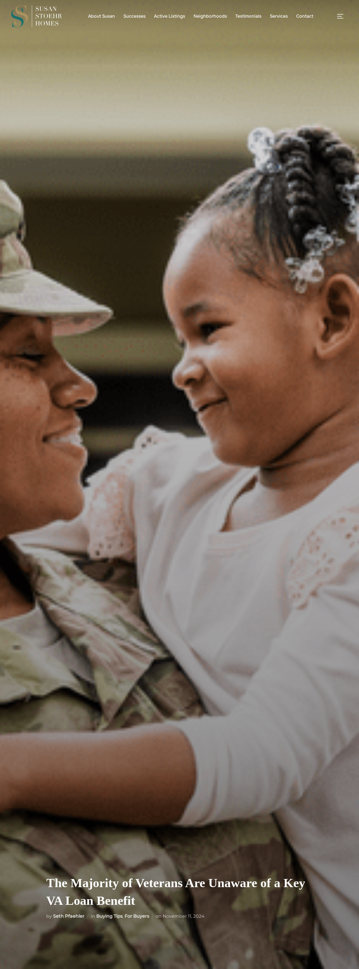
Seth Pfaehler (68, 916)
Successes (134, 16)
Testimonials (248, 16)
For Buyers (137, 916)
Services (279, 16)
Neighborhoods (210, 16)
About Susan (101, 16)
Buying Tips (109, 916)
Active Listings (169, 16)
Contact (304, 16)
